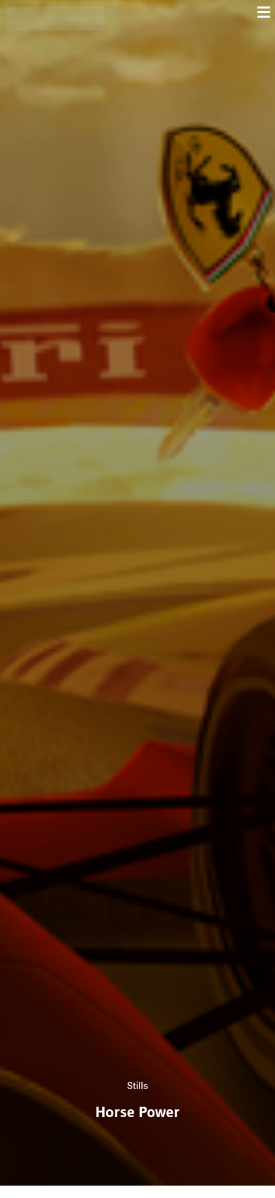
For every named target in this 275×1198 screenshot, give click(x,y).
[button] (192, 12)
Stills (138, 1085)
